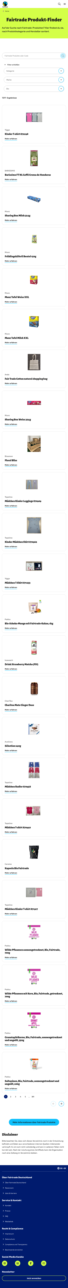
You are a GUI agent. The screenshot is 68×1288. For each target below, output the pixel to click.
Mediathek (9, 1221)
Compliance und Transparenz (16, 1244)
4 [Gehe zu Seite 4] (20, 1097)
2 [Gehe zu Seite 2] (10, 1097)
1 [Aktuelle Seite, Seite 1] (5, 1097)
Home (7, 11)
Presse (7, 1211)
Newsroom (9, 1188)
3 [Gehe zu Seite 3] (15, 1097)
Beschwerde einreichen (14, 1250)
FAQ (6, 1216)
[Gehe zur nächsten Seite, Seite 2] (61, 1103)
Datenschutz (10, 1239)
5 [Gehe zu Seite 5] (25, 1097)
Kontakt (8, 1205)
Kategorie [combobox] (10, 71)
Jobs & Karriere (11, 1193)
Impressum (9, 1234)
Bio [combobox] (7, 89)
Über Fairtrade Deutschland (15, 1183)
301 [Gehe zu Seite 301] (33, 1097)
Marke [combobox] (9, 80)
